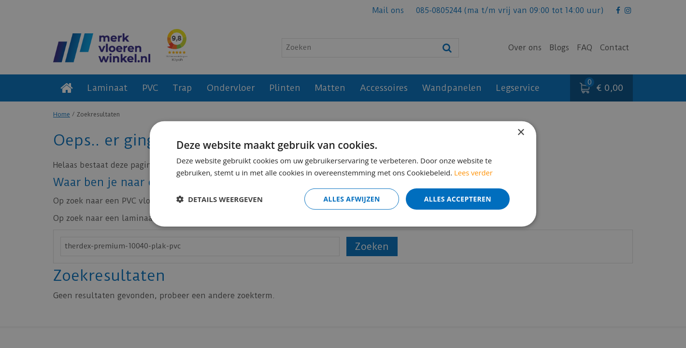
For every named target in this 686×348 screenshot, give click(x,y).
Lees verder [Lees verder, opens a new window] (474, 172)
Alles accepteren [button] (457, 198)
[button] (219, 199)
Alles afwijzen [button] (351, 198)
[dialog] (343, 174)
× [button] (520, 132)
